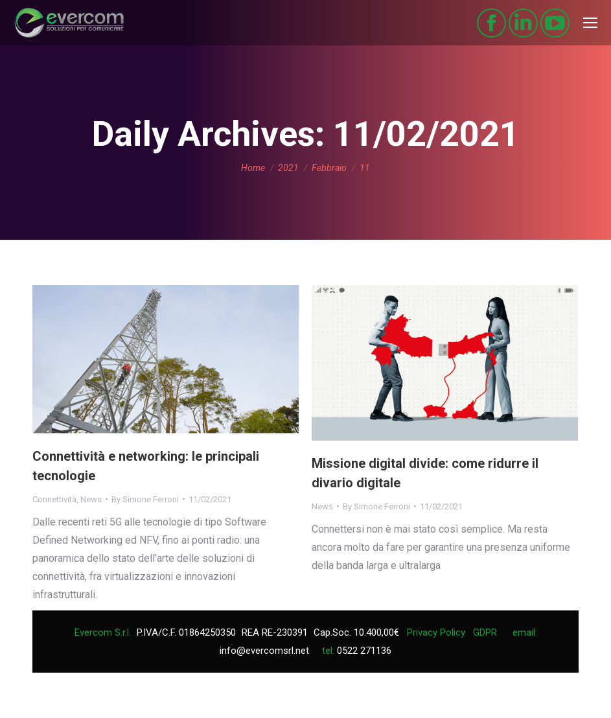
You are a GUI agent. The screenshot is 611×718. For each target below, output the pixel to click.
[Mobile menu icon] (590, 22)
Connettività (54, 499)
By (145, 499)
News (91, 499)
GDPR (485, 632)
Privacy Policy (436, 632)
